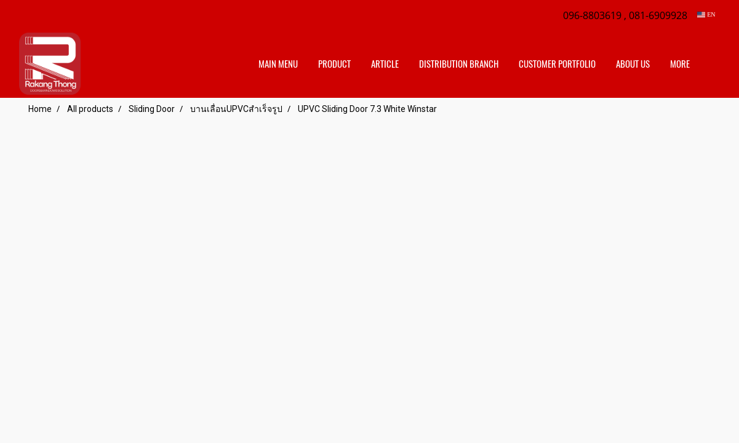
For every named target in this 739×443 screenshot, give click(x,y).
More (680, 64)
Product (334, 64)
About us (633, 64)
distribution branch (458, 64)
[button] (711, 64)
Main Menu (278, 64)
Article (385, 64)
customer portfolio (557, 64)
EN (706, 14)
